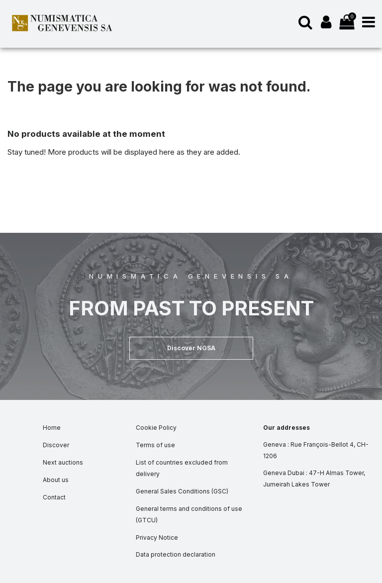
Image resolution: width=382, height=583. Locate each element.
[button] (191, 348)
